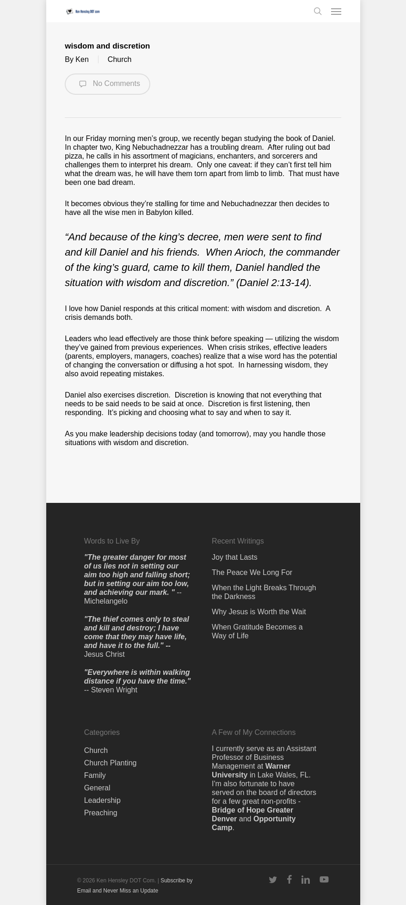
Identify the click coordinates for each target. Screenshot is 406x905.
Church (120, 59)
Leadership (102, 800)
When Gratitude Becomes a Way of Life (257, 631)
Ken (81, 59)
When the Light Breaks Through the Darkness (264, 592)
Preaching (100, 813)
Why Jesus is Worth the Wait (259, 612)
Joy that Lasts (235, 557)
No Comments (107, 84)
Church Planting (110, 763)
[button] (336, 11)
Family (95, 775)
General (97, 788)
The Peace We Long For (252, 572)
